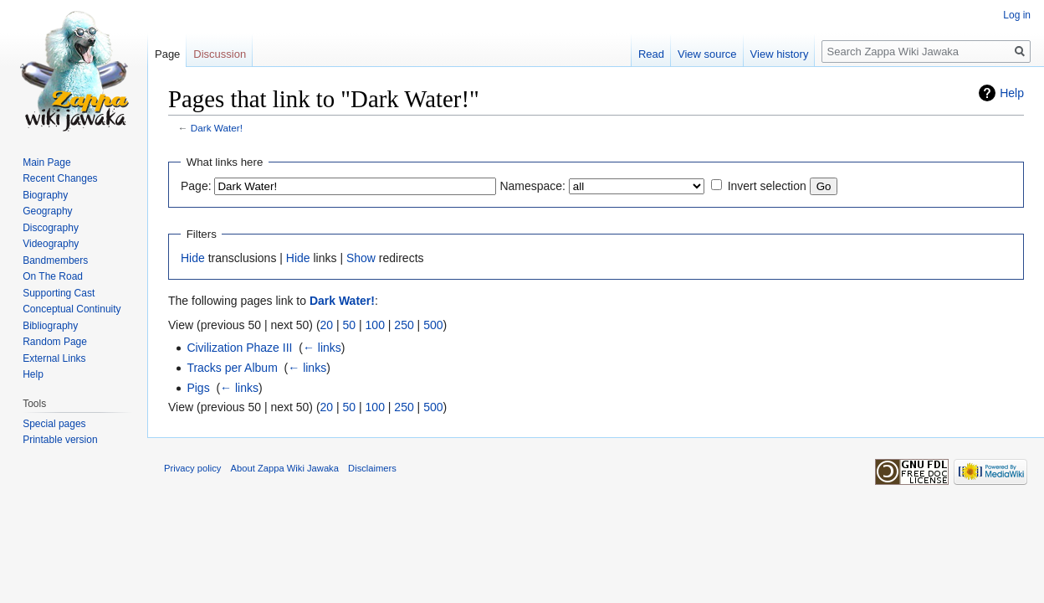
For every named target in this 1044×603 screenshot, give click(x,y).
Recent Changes (60, 178)
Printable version (60, 440)
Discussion (219, 54)
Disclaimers (372, 468)
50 (349, 325)
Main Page (46, 162)
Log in (1017, 15)
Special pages (54, 424)
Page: (196, 186)
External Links (54, 358)
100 (375, 325)
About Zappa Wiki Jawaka (285, 468)
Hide (193, 258)
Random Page (55, 342)
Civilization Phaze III (239, 347)
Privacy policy (192, 468)
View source (707, 54)
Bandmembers (55, 260)
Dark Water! (217, 127)
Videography (51, 244)
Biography (45, 195)
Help (1012, 93)
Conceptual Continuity (71, 309)
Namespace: (532, 186)
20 (327, 325)
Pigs (198, 387)
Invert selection (767, 186)
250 (403, 325)
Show (361, 258)
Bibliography (50, 326)
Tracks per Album (232, 367)
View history (779, 54)
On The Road (53, 276)
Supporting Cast (59, 293)
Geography (47, 211)
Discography (51, 228)
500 (433, 325)
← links (322, 347)
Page (167, 54)
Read (651, 54)
